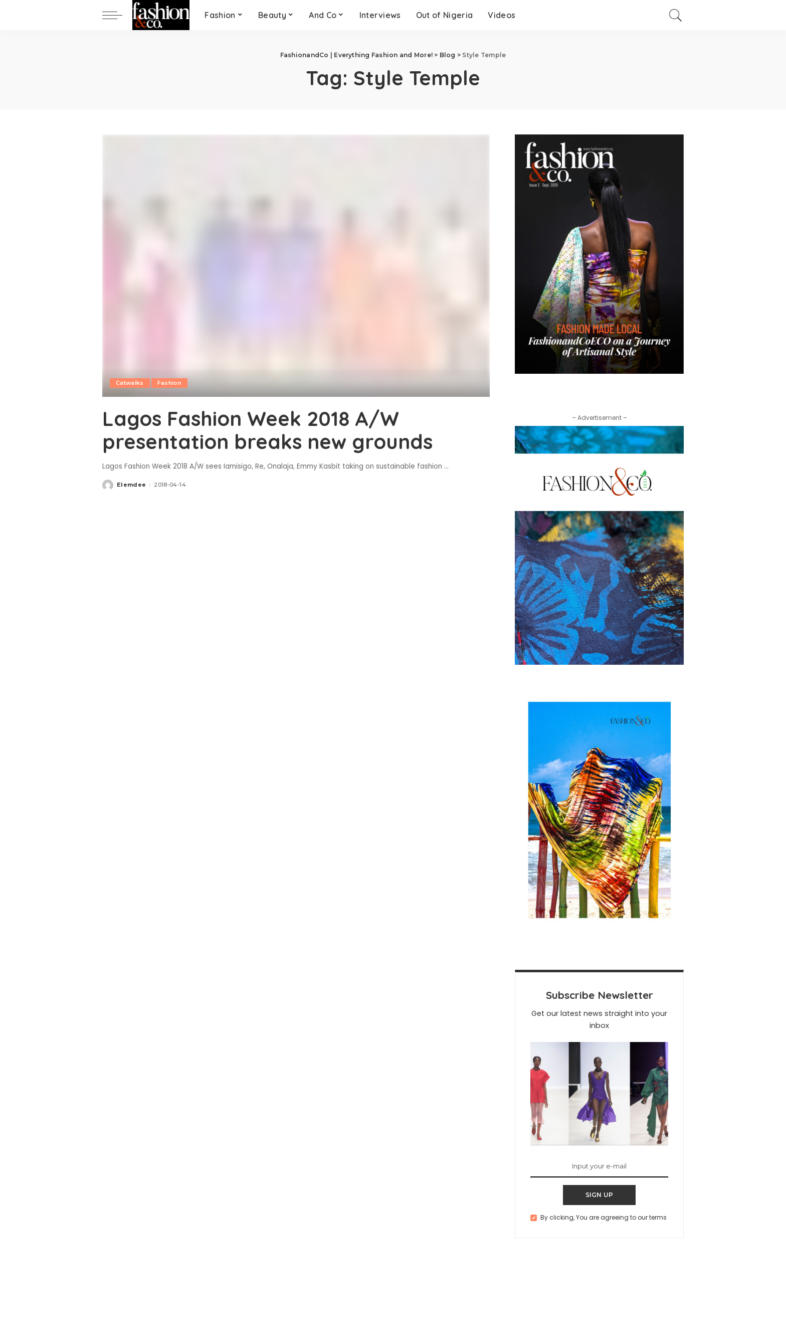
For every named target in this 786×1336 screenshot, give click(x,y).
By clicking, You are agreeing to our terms (603, 1217)
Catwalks (130, 382)
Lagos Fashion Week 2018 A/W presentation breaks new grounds (267, 430)
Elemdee (131, 485)
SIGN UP (599, 1195)
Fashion (169, 382)
